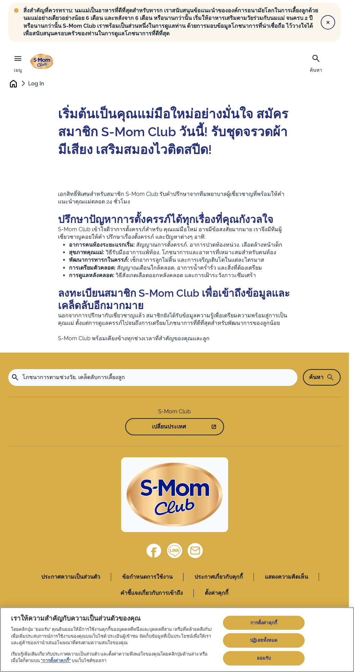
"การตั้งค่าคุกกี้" (56, 660)
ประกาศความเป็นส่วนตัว (70, 577)
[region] (177, 639)
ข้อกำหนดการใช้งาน (147, 577)
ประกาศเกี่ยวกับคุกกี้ (218, 577)
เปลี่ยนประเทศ (169, 427)
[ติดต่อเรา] (195, 551)
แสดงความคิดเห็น (286, 577)
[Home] (175, 495)
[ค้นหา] (315, 62)
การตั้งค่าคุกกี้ (263, 622)
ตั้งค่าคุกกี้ (216, 593)
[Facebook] (154, 551)
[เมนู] (18, 62)
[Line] (174, 551)
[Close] (328, 22)
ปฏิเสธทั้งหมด (263, 640)
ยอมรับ (264, 658)
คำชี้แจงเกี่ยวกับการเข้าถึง (151, 593)
